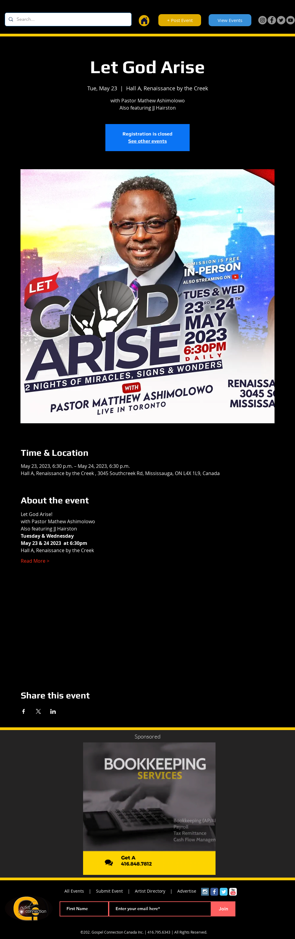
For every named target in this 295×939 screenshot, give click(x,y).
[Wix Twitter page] (224, 892)
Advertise (186, 891)
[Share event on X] (38, 711)
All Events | (80, 891)
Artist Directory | (156, 891)
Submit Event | (115, 891)
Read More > (35, 561)
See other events (147, 141)
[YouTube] (290, 20)
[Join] (223, 908)
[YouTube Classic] (233, 892)
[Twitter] (281, 20)
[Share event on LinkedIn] (53, 711)
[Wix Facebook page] (214, 892)
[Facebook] (272, 20)
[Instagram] (262, 20)
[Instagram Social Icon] (205, 892)
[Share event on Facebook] (23, 711)
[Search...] (68, 19)
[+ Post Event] (179, 20)
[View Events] (230, 20)
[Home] (144, 20)
